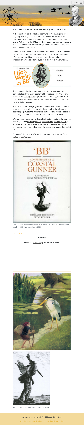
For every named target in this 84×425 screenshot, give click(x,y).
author (41, 39)
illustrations (59, 124)
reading (57, 121)
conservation (47, 121)
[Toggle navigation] (77, 3)
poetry (64, 121)
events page (38, 242)
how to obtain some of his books (26, 99)
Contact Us (25, 137)
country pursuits (34, 121)
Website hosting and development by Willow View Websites (42, 421)
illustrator (49, 39)
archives (16, 124)
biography (47, 91)
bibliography (29, 96)
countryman (62, 39)
